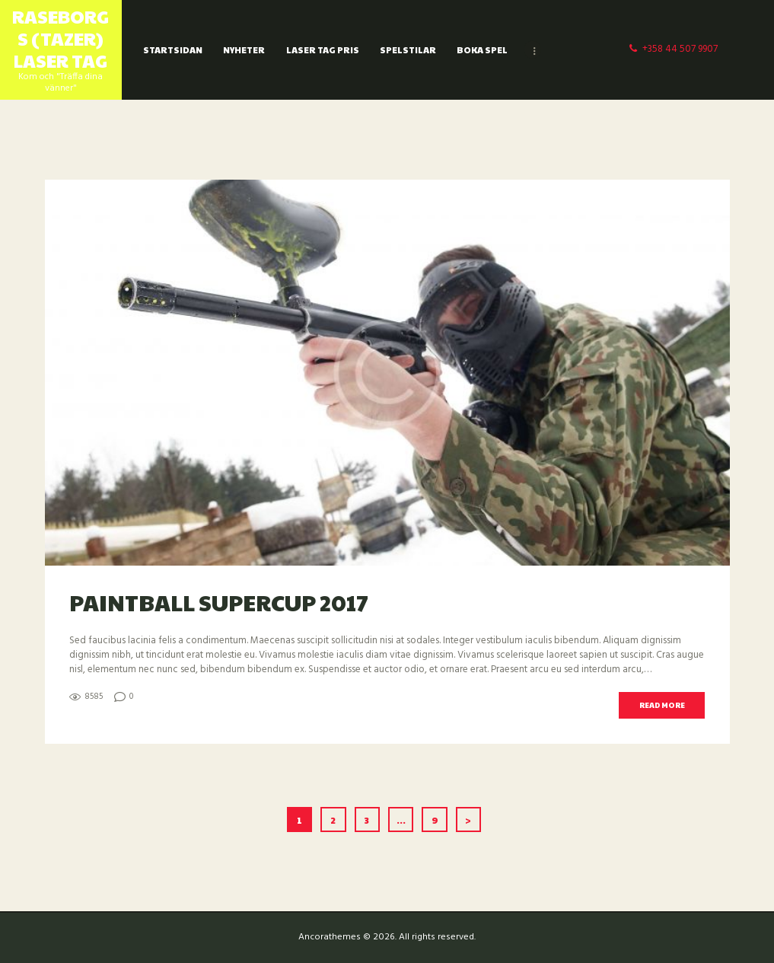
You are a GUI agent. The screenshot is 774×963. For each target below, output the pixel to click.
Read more (662, 705)
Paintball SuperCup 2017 (218, 602)
